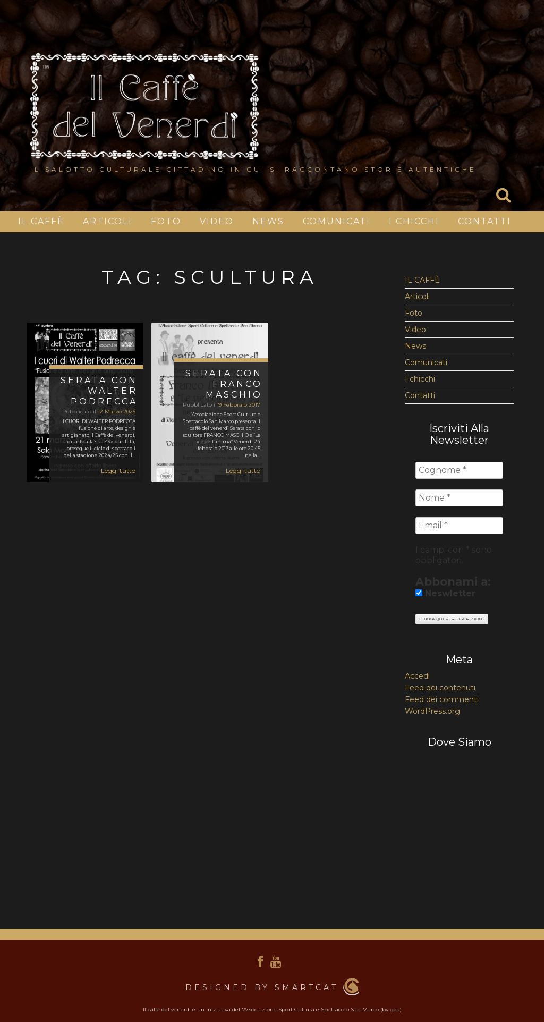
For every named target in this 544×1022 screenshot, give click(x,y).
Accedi (417, 676)
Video (217, 221)
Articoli (107, 221)
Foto (166, 221)
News (268, 221)
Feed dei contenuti (440, 687)
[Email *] (459, 525)
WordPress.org (432, 711)
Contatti (484, 221)
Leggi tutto (118, 471)
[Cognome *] (459, 470)
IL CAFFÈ (41, 221)
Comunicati (336, 221)
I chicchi (414, 221)
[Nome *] (459, 497)
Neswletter (445, 593)
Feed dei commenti (442, 699)
